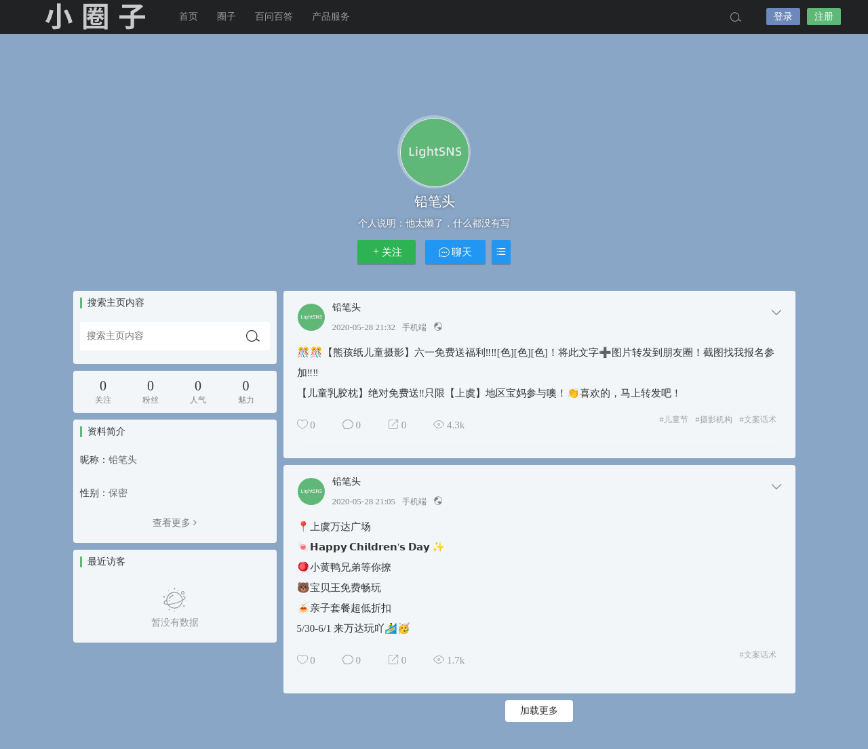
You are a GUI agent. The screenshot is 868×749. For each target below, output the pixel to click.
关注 (386, 252)
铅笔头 (346, 307)
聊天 (456, 252)
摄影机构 (714, 419)
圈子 (226, 17)
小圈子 (95, 17)
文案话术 (758, 419)
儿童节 (674, 419)
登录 (783, 17)
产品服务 (331, 17)
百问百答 (274, 17)
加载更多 (539, 711)
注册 (823, 17)
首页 (188, 17)
